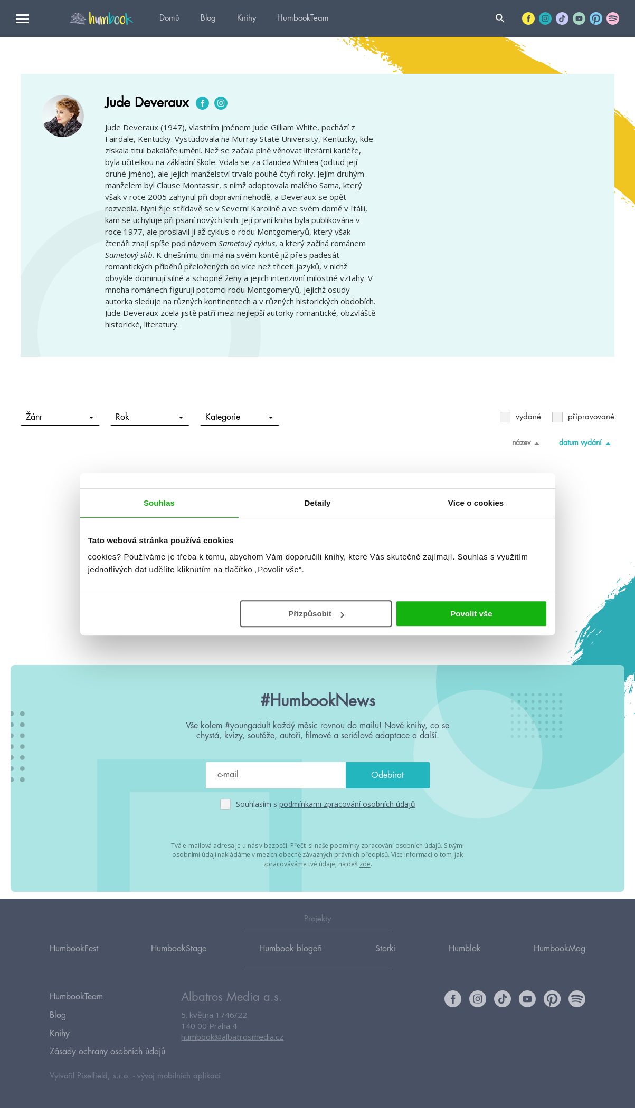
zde (365, 863)
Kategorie (239, 417)
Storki (385, 958)
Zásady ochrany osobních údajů (107, 1051)
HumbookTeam (303, 18)
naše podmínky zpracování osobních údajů (378, 845)
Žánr (60, 417)
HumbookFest (74, 958)
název (527, 443)
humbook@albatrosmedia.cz (232, 1047)
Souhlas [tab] (159, 502)
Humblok (465, 958)
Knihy (246, 18)
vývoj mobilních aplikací (179, 1074)
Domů (169, 18)
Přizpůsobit (316, 613)
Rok (150, 417)
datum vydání (586, 443)
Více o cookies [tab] (476, 502)
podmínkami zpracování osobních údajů (347, 804)
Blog (208, 18)
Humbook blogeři (290, 958)
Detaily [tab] (318, 502)
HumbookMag (559, 958)
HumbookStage (178, 958)
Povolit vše (471, 613)
